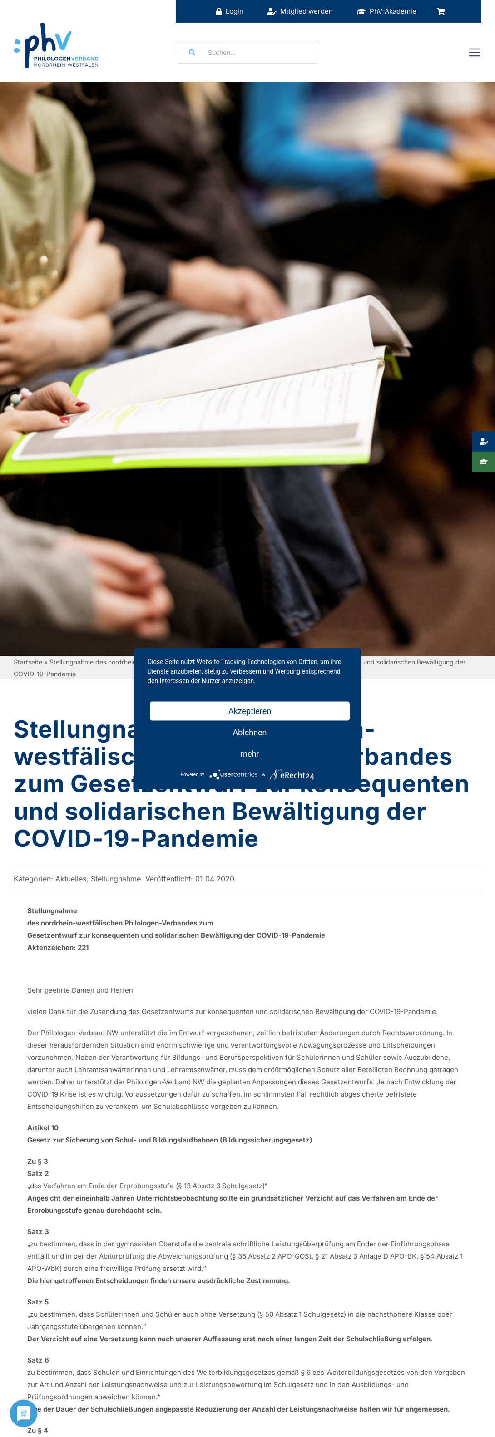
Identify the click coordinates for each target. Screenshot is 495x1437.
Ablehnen (250, 732)
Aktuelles (70, 878)
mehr (249, 753)
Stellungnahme (116, 878)
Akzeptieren (250, 711)
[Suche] (189, 52)
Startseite (28, 662)
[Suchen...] (247, 52)
